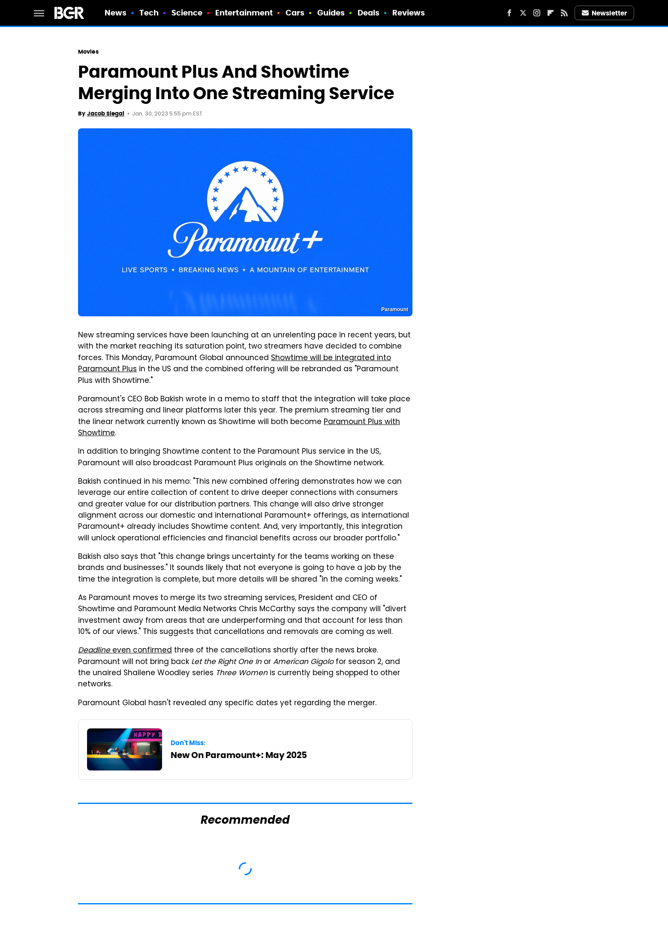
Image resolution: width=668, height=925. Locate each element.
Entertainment (244, 13)
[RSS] (564, 12)
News (115, 13)
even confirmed (125, 651)
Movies (88, 51)
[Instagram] (536, 12)
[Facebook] (509, 12)
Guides (331, 13)
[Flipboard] (550, 12)
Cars (295, 13)
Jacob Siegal (105, 113)
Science (187, 13)
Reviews (408, 13)
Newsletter (604, 13)
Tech (149, 13)
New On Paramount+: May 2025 (239, 755)
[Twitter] (523, 12)
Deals (369, 13)
